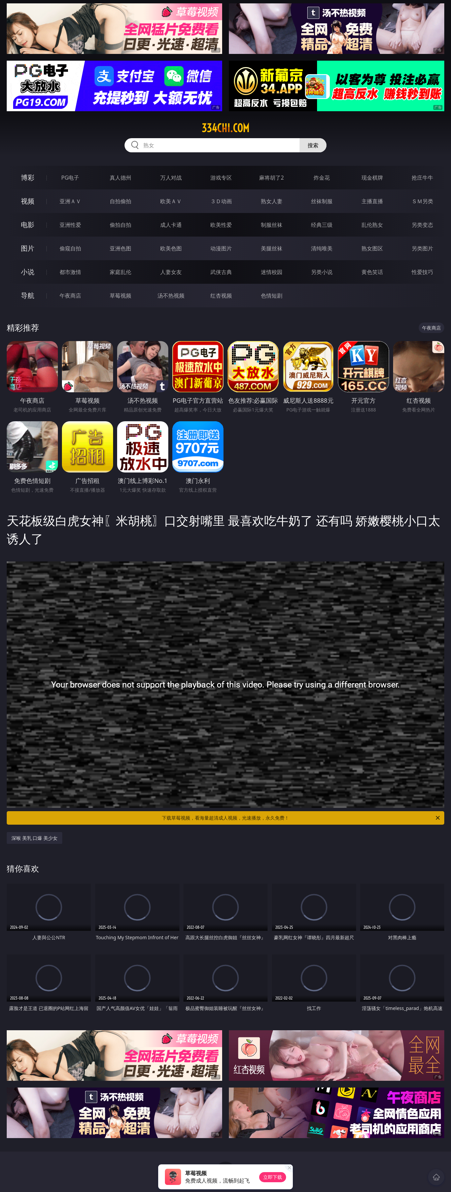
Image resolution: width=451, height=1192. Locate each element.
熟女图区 (372, 248)
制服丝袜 (271, 224)
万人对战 (171, 177)
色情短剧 (271, 295)
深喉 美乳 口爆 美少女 (34, 838)
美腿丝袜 (271, 248)
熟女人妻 (271, 201)
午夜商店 (70, 295)
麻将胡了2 (271, 177)
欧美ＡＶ (171, 201)
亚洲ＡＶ (70, 201)
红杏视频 (221, 295)
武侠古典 (221, 272)
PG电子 (70, 177)
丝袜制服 (322, 201)
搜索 (313, 145)
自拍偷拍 (120, 201)
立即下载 (272, 1177)
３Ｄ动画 (221, 201)
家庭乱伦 (120, 272)
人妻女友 (171, 272)
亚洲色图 (120, 248)
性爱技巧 (422, 272)
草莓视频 (120, 295)
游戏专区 (221, 177)
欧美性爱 (221, 224)
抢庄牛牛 (422, 177)
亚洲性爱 (70, 224)
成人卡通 (171, 224)
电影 (27, 224)
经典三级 (322, 224)
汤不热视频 (171, 295)
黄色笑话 (372, 272)
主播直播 (372, 201)
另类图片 (422, 248)
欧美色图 (171, 248)
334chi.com (225, 128)
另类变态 (422, 224)
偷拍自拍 (120, 224)
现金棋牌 (372, 177)
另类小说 (322, 272)
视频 (27, 201)
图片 (27, 248)
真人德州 (120, 177)
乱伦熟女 (372, 224)
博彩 (27, 177)
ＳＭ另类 (422, 201)
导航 (27, 295)
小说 (27, 271)
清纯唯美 (322, 248)
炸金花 (322, 177)
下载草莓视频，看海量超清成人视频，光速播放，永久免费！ (301, 818)
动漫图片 (221, 248)
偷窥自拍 (70, 248)
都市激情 (70, 272)
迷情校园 (271, 272)
